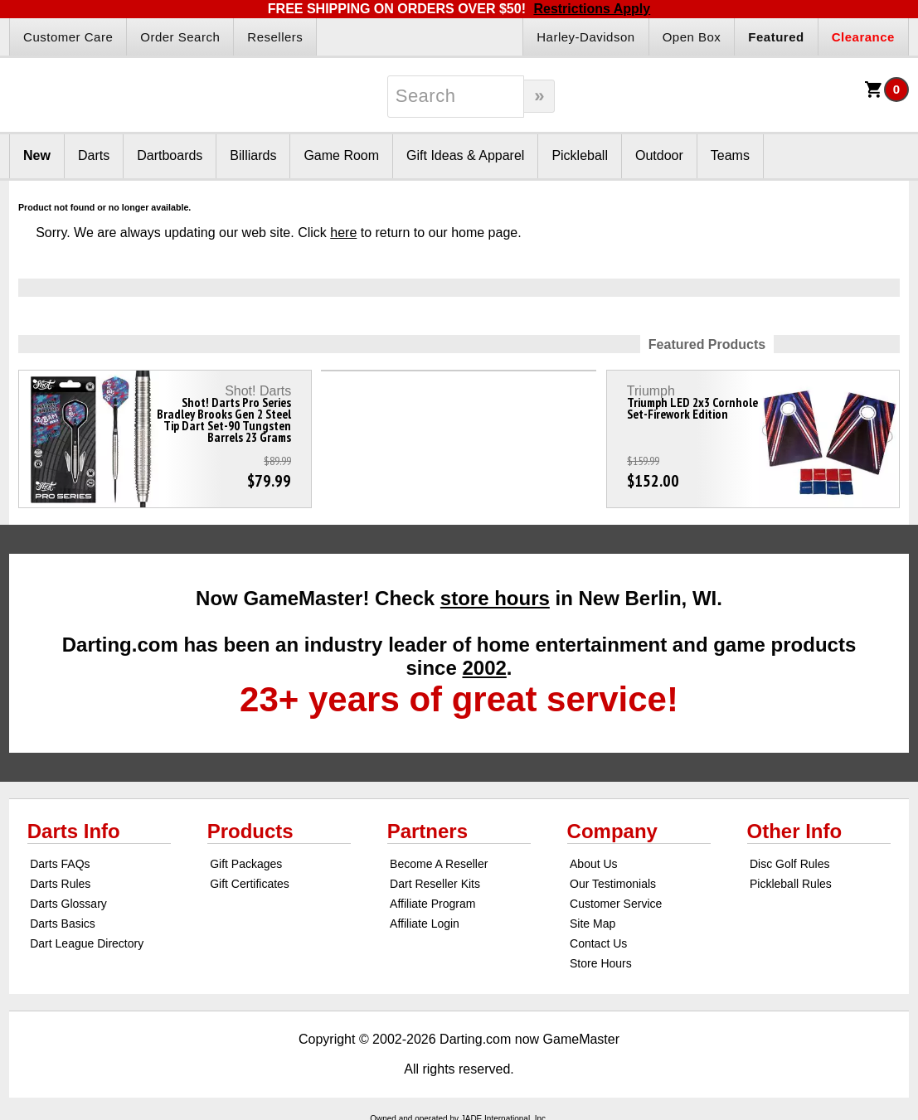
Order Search (180, 37)
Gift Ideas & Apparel (465, 155)
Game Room (341, 155)
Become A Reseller (439, 863)
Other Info (795, 831)
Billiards (253, 155)
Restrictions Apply (591, 9)
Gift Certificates (249, 883)
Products (250, 831)
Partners (427, 831)
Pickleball (579, 155)
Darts (93, 155)
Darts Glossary (68, 903)
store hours (495, 598)
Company (612, 831)
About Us (594, 863)
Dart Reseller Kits (435, 883)
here (343, 232)
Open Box (692, 37)
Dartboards (169, 155)
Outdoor (659, 155)
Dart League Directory (86, 943)
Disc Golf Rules (789, 863)
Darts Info (73, 831)
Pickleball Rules (791, 883)
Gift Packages (246, 863)
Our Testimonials (613, 883)
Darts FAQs (60, 863)
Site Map (592, 923)
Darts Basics (62, 923)
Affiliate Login (424, 923)
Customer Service (616, 903)
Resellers (275, 37)
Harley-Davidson (585, 37)
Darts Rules (60, 883)
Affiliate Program (432, 903)
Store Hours (601, 963)
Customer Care (68, 37)
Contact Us (598, 943)
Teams (730, 155)
